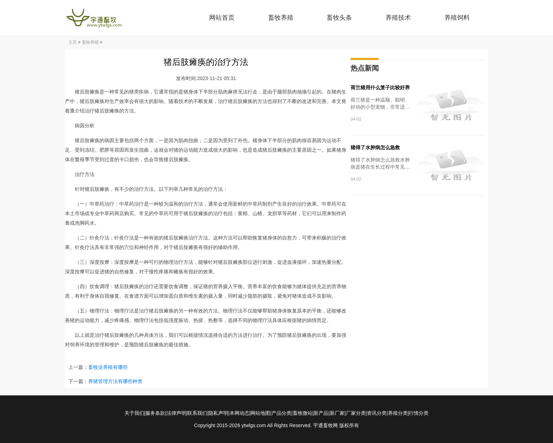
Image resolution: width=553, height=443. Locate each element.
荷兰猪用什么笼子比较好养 (380, 87)
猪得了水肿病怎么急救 (375, 147)
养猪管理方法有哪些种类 (115, 381)
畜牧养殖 (280, 17)
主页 (72, 42)
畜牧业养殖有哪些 (108, 367)
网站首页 (222, 17)
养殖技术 (398, 17)
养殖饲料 (457, 17)
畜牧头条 (339, 17)
